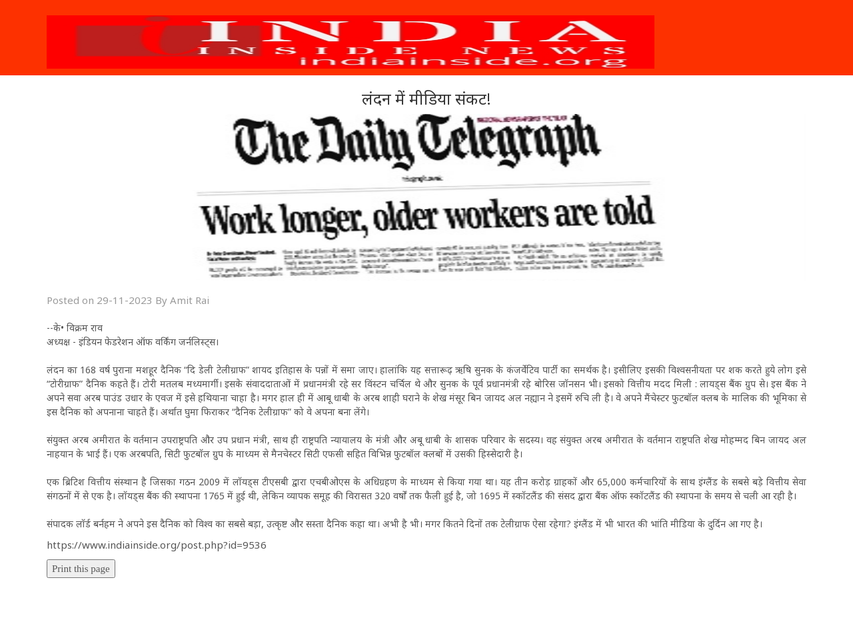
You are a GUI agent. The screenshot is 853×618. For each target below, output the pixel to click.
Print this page (81, 568)
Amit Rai (189, 300)
